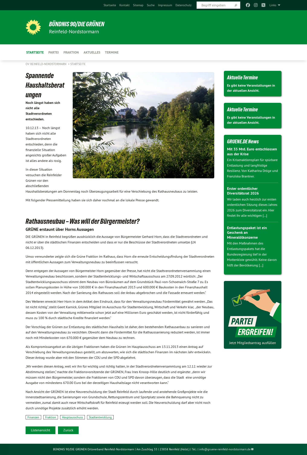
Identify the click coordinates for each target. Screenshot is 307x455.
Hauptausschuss (72, 417)
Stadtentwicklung (100, 417)
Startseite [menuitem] (35, 52)
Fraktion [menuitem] (71, 52)
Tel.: (194, 449)
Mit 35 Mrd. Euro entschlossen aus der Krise (252, 151)
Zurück (68, 430)
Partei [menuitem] (53, 52)
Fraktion (50, 417)
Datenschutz (183, 5)
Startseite (110, 5)
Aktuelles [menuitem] (92, 52)
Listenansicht (40, 430)
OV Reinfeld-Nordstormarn (46, 64)
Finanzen (33, 417)
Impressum (165, 5)
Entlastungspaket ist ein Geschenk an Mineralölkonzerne (247, 232)
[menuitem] (110, 5)
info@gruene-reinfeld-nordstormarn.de (225, 449)
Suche (151, 5)
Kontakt (124, 5)
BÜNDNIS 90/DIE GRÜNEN (78, 24)
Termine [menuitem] (112, 52)
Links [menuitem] (272, 5)
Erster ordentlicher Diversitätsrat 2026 (243, 191)
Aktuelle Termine (243, 77)
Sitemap (138, 5)
